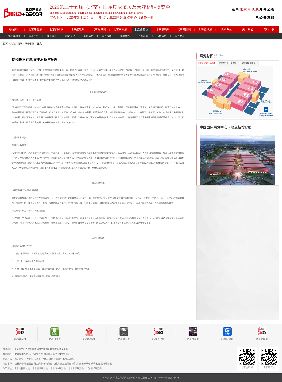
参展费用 (107, 36)
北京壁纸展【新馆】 (227, 63)
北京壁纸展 (78, 29)
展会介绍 (33, 36)
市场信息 (161, 36)
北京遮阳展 (184, 29)
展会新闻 (143, 36)
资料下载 (268, 29)
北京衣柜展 (120, 29)
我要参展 (52, 36)
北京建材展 (35, 29)
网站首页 (14, 29)
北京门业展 (56, 29)
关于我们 (247, 29)
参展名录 (180, 36)
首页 (5, 43)
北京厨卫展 (99, 29)
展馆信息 (88, 36)
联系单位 (226, 29)
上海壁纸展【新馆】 (248, 63)
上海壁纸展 (205, 29)
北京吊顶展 (141, 29)
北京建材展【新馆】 (206, 63)
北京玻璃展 (163, 29)
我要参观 (70, 36)
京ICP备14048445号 (158, 377)
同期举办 (125, 36)
